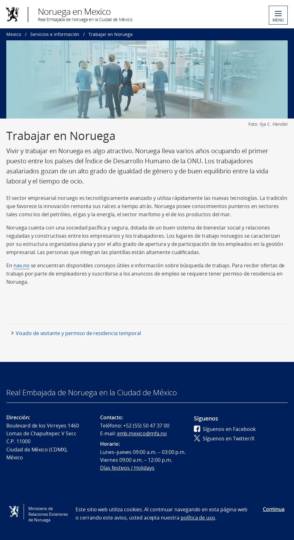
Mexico (13, 34)
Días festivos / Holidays (127, 467)
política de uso (198, 517)
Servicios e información (54, 34)
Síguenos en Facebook (225, 429)
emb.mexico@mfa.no (142, 433)
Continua (274, 509)
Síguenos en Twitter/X (224, 438)
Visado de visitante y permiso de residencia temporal (78, 333)
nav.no (22, 265)
